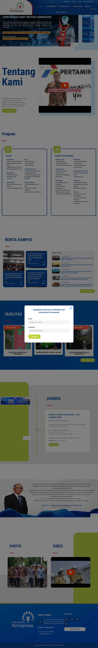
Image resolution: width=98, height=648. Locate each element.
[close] (70, 308)
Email (30, 319)
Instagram (31, 327)
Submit (34, 336)
